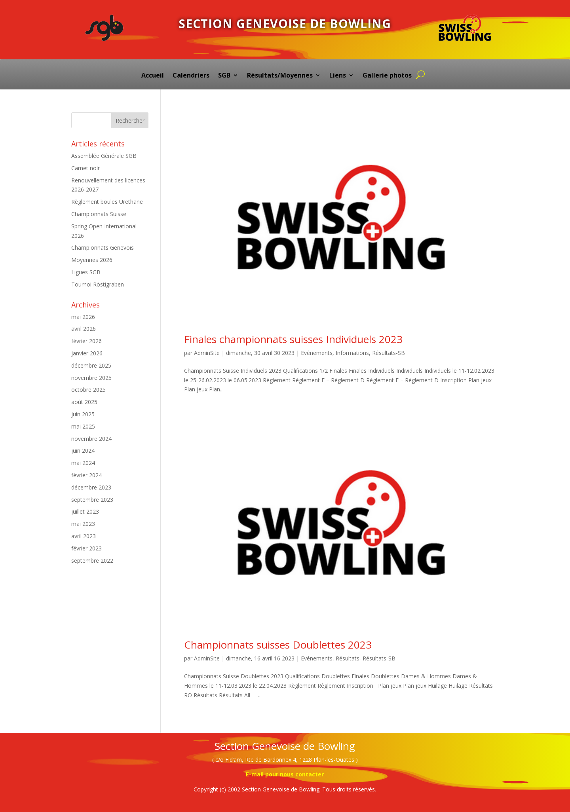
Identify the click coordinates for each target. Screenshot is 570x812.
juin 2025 (83, 414)
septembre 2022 (92, 560)
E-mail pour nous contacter (285, 774)
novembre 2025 (91, 377)
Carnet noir (85, 168)
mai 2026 (83, 317)
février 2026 (86, 341)
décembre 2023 (91, 487)
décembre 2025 (91, 365)
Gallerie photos (387, 76)
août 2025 (84, 402)
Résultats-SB (388, 353)
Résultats (347, 658)
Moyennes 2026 (91, 260)
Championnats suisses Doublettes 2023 (278, 644)
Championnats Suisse (98, 214)
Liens (337, 76)
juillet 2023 (85, 511)
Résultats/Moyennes (280, 76)
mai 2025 (83, 426)
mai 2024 (83, 463)
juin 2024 (83, 450)
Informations (352, 353)
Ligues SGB (86, 272)
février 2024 (86, 475)
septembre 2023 (92, 499)
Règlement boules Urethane (107, 201)
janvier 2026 (87, 353)
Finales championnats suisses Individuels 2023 (293, 339)
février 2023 (86, 548)
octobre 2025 (88, 389)
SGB (224, 76)
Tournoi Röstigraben (97, 284)
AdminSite (207, 353)
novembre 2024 (91, 438)
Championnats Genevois (102, 247)
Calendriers (191, 76)
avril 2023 (83, 536)
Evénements (316, 353)
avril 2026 (83, 328)
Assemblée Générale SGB (104, 155)
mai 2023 (83, 523)
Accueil (152, 76)
